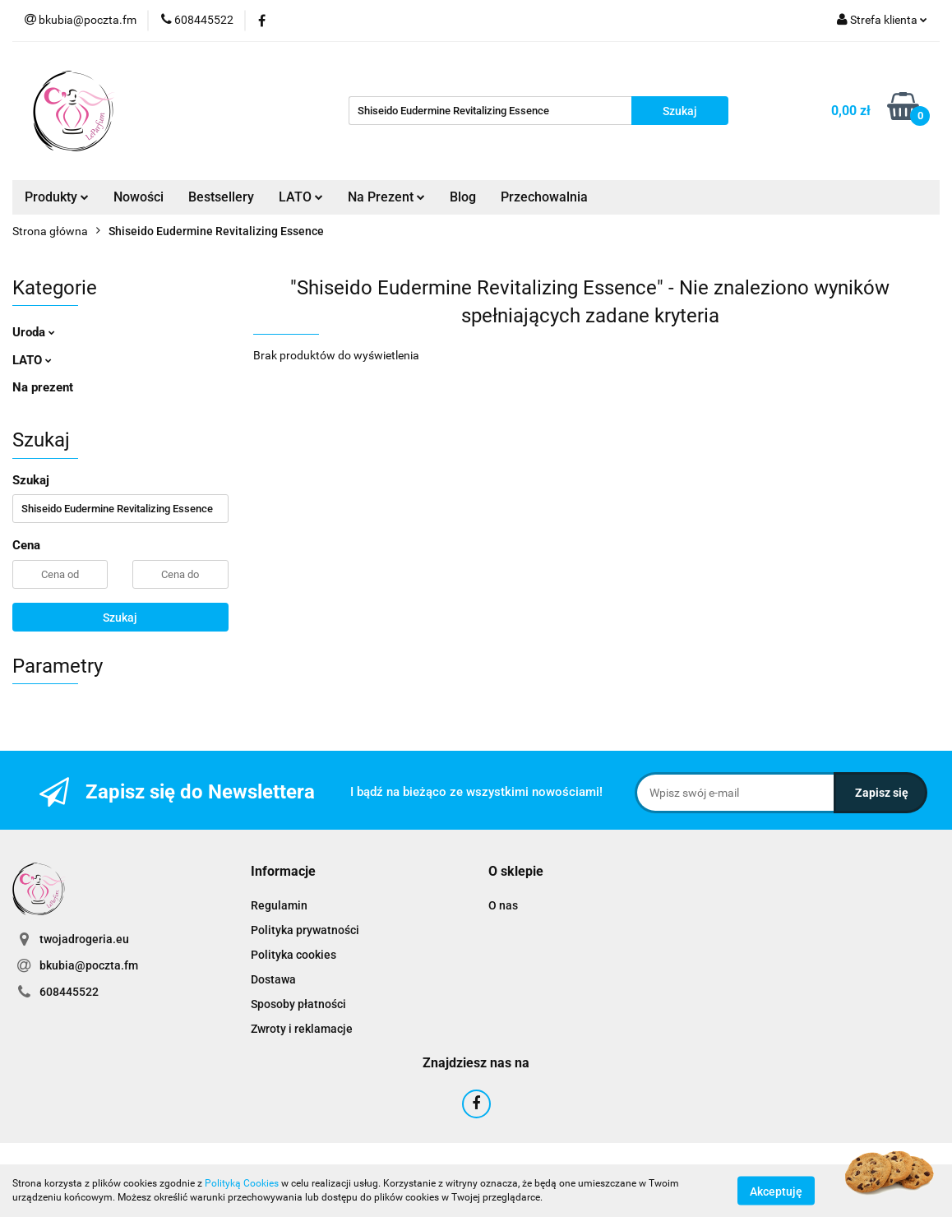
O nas (503, 905)
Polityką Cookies (242, 1183)
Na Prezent (386, 197)
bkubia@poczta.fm (88, 965)
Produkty (57, 197)
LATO (301, 197)
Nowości (138, 197)
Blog (463, 197)
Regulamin (279, 905)
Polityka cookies (293, 954)
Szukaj (120, 617)
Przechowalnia (544, 197)
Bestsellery (221, 197)
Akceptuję (776, 1190)
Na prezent (42, 387)
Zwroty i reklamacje (302, 1028)
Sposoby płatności (298, 1004)
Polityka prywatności (305, 930)
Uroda (33, 332)
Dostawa (273, 979)
